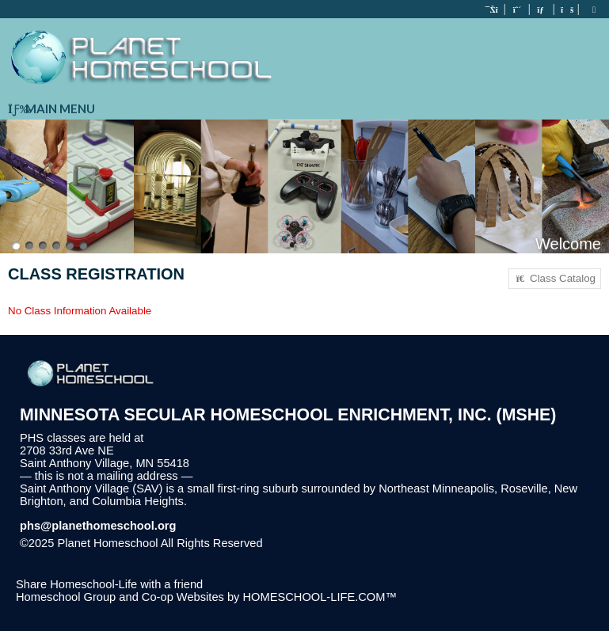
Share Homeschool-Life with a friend (109, 584)
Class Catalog (555, 279)
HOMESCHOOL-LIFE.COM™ (319, 597)
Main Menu (51, 108)
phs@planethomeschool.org (98, 525)
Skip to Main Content (332, 543)
